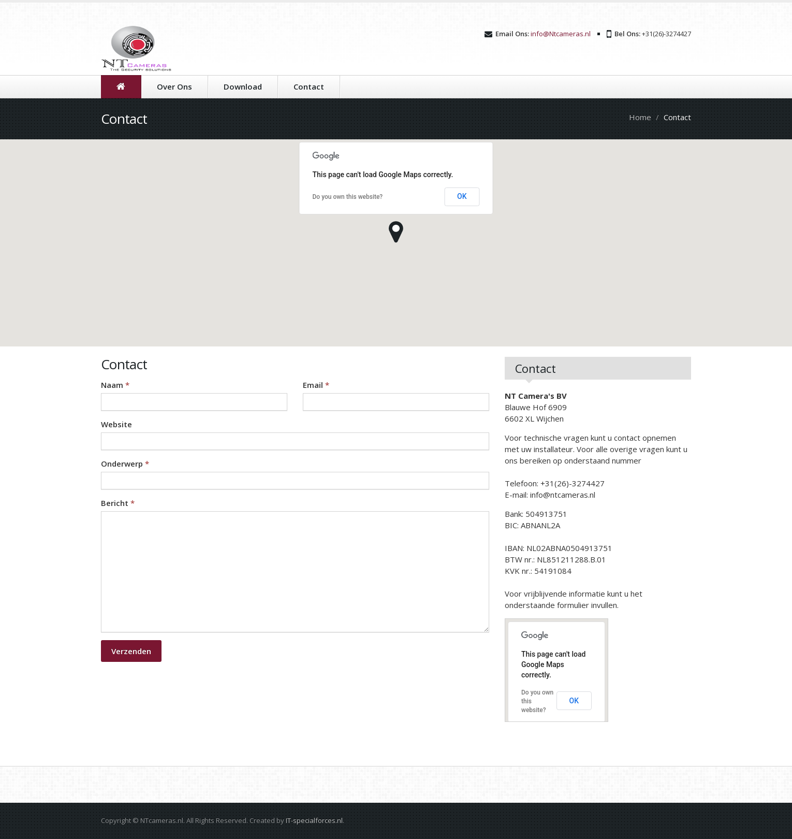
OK (462, 196)
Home (640, 117)
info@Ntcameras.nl (561, 33)
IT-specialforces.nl (314, 820)
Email (316, 385)
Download (243, 86)
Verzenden (131, 651)
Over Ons (174, 86)
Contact (309, 86)
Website (116, 424)
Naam (115, 385)
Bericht (118, 503)
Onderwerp (125, 463)
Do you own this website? (348, 196)
